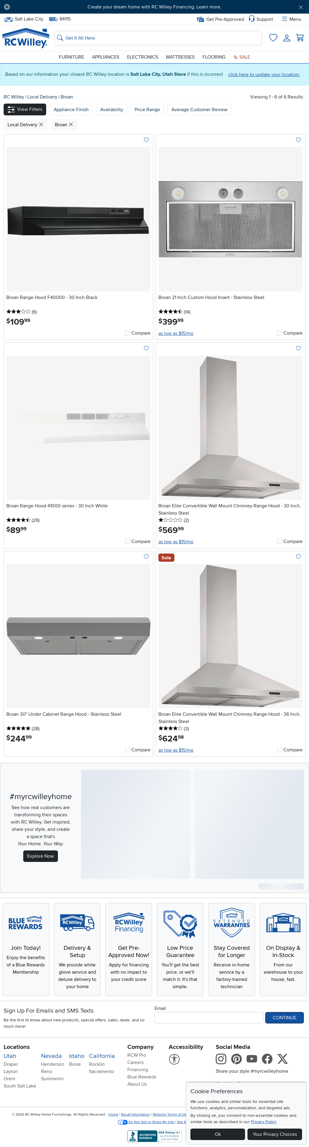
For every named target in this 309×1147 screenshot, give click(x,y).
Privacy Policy (263, 1121)
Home (113, 1114)
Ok (218, 1134)
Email (160, 1008)
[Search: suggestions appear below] (158, 38)
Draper (11, 1064)
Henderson (52, 1064)
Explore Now (40, 856)
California (102, 1056)
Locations (17, 1047)
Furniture (71, 57)
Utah (10, 1056)
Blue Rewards (141, 1077)
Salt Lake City (23, 19)
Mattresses (180, 57)
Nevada (51, 1056)
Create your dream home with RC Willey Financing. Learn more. (154, 7)
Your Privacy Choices (275, 1134)
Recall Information (135, 1114)
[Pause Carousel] (7, 7)
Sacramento (101, 1071)
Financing (137, 1070)
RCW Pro (136, 1055)
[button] (25, 109)
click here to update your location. (264, 75)
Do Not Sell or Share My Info (146, 1122)
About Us (137, 1084)
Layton (11, 1071)
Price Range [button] (147, 110)
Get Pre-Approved (220, 19)
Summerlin (52, 1079)
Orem (9, 1079)
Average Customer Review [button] (199, 110)
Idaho (76, 1056)
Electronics (142, 57)
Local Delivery (43, 97)
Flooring (213, 57)
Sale (241, 57)
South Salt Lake (20, 1086)
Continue (284, 1018)
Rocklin (97, 1064)
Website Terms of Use (170, 1114)
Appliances (105, 57)
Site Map (184, 1122)
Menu (291, 19)
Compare (141, 333)
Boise (75, 1064)
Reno (46, 1071)
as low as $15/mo (175, 333)
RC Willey (14, 97)
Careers (135, 1062)
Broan (67, 97)
